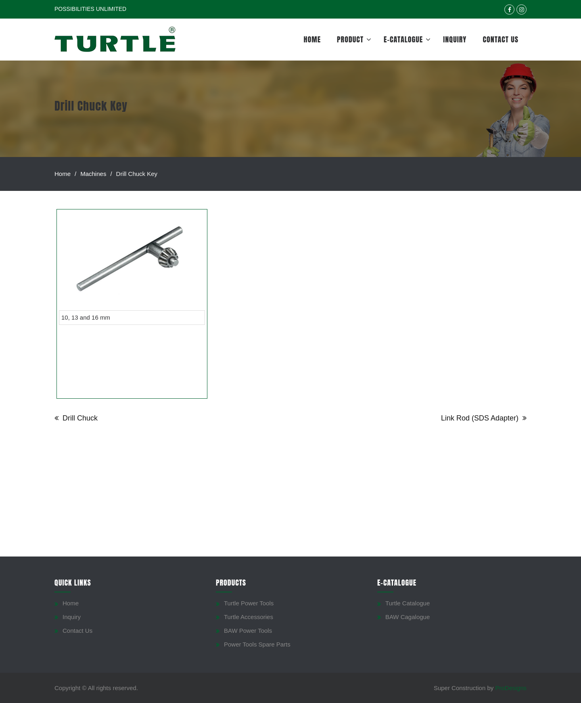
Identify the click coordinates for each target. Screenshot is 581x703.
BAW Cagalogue (407, 616)
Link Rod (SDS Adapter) (479, 418)
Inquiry (454, 39)
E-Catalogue (403, 39)
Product (350, 39)
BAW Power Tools (248, 630)
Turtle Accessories (248, 616)
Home (312, 39)
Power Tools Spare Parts (257, 644)
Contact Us (500, 39)
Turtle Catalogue (407, 603)
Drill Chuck (80, 418)
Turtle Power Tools (249, 603)
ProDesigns (511, 687)
